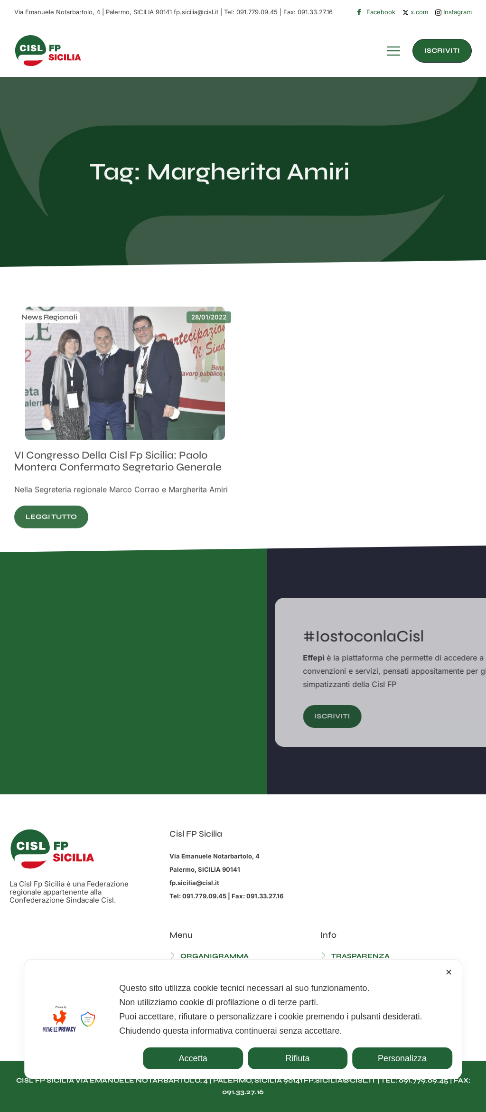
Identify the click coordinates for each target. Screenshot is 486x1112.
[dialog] (243, 1019)
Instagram (453, 12)
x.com (415, 12)
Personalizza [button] (402, 1058)
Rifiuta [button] (298, 1058)
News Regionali (49, 348)
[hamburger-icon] (393, 52)
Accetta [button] (193, 1058)
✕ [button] (448, 972)
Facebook (375, 12)
